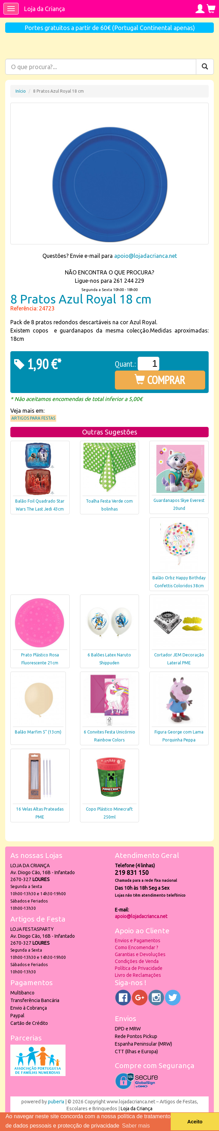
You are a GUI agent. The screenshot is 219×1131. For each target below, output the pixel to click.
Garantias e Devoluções (140, 954)
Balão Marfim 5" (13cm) (38, 732)
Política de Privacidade (138, 968)
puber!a (56, 1101)
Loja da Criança (44, 8)
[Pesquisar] (205, 67)
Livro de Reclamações (138, 975)
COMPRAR (160, 380)
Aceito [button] (194, 1121)
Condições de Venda (137, 961)
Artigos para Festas (33, 418)
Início (21, 91)
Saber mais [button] (136, 1126)
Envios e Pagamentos (137, 940)
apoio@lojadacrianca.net (145, 256)
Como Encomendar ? (136, 947)
